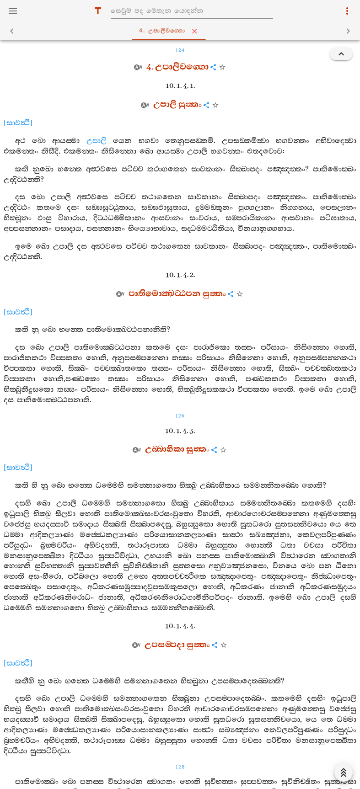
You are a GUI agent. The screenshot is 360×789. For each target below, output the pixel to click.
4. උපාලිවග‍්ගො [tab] (181, 31)
